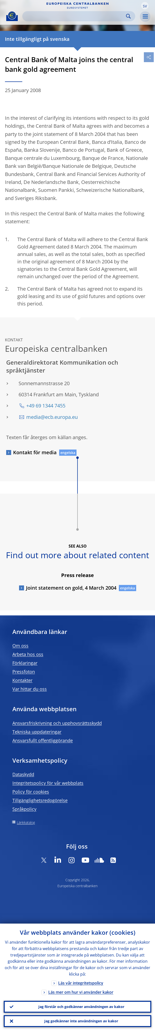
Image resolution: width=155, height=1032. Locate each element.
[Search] (74, 16)
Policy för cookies (30, 792)
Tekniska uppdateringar (36, 732)
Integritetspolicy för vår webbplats (47, 783)
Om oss (20, 646)
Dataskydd (23, 774)
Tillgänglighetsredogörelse (40, 800)
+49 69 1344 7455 (45, 405)
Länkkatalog (26, 822)
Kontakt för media (35, 452)
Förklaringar (24, 663)
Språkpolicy (24, 809)
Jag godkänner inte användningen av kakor (81, 1021)
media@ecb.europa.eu (52, 417)
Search (128, 16)
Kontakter (22, 680)
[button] (145, 5)
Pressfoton (23, 672)
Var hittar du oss (29, 689)
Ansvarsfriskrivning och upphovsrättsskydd (57, 723)
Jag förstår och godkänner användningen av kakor (81, 1006)
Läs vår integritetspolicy (80, 983)
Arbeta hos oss (27, 654)
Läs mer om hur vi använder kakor (80, 992)
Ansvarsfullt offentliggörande (42, 740)
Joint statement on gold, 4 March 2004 (71, 587)
